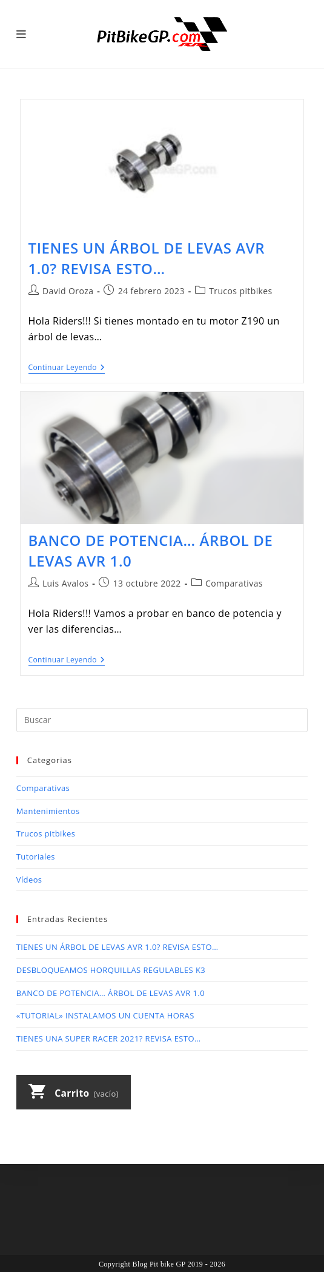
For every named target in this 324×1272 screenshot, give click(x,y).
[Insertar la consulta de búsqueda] (162, 720)
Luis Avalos (65, 583)
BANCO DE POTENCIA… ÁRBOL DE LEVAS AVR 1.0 (110, 993)
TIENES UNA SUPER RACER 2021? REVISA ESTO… (108, 1038)
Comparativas (234, 583)
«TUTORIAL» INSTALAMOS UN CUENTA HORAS (105, 1015)
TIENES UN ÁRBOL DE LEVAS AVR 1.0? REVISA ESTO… (146, 258)
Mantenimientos (48, 811)
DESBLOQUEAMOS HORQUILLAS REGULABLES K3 (110, 969)
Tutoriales (35, 856)
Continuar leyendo (66, 368)
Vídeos (29, 879)
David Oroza (67, 291)
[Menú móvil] (21, 34)
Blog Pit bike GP (159, 1264)
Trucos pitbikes (241, 291)
